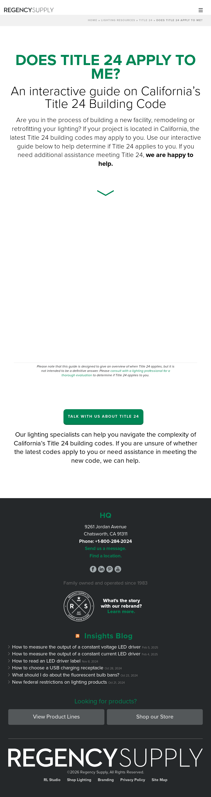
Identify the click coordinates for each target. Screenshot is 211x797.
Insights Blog (108, 636)
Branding (106, 780)
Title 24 (145, 20)
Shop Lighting (79, 780)
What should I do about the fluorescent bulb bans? (65, 675)
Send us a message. (105, 548)
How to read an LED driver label (46, 661)
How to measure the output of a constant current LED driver (76, 654)
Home (92, 20)
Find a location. (106, 556)
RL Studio (52, 780)
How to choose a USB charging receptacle (57, 668)
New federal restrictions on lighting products (59, 682)
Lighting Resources (118, 20)
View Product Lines (56, 716)
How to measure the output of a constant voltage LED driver (76, 647)
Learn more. (121, 611)
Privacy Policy (132, 780)
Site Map (159, 780)
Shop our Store (154, 716)
